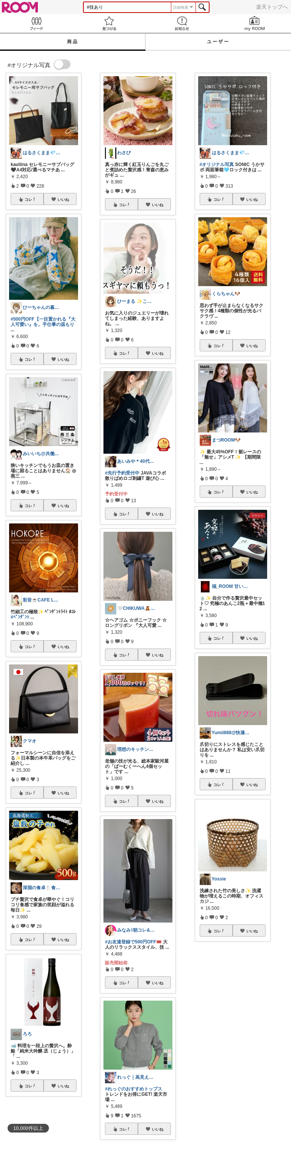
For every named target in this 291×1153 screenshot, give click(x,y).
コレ (30, 199)
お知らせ (182, 23)
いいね (63, 199)
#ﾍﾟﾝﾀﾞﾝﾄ (20, 617)
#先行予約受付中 (122, 473)
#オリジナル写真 (217, 164)
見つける (109, 23)
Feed (36, 23)
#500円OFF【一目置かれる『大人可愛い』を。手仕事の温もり (43, 321)
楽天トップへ (272, 7)
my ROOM (254, 23)
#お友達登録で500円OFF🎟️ (133, 942)
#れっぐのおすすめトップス (133, 1089)
